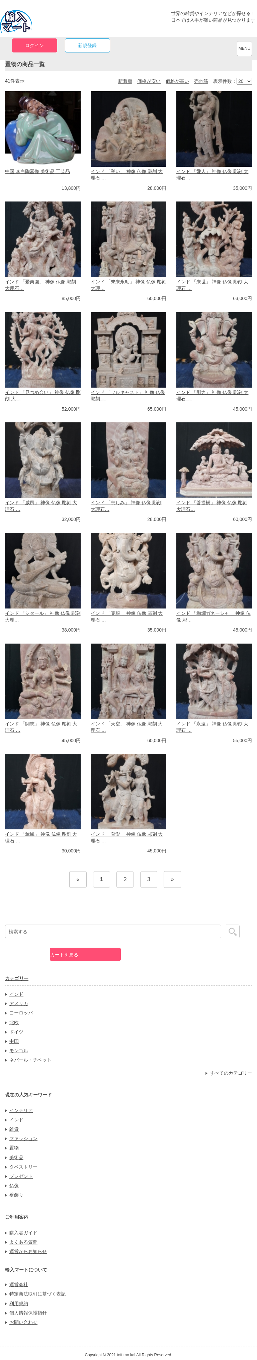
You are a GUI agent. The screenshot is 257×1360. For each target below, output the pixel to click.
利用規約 (18, 1303)
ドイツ (16, 1032)
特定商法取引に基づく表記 (37, 1294)
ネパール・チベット (30, 1060)
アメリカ (18, 1003)
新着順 (125, 81)
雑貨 (14, 1129)
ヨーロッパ (21, 1012)
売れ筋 (201, 81)
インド (16, 994)
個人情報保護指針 (28, 1313)
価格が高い (177, 81)
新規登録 (87, 45)
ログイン (34, 45)
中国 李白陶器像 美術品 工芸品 (37, 171)
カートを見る (64, 954)
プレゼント (21, 1176)
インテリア (21, 1110)
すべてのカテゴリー (231, 1073)
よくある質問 (23, 1242)
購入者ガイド (23, 1232)
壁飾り (16, 1195)
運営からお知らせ (28, 1251)
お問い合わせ (23, 1322)
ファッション (23, 1138)
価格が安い (149, 81)
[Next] (172, 879)
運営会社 (18, 1284)
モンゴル (18, 1050)
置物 (14, 1147)
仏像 (14, 1185)
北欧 (14, 1022)
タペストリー (23, 1167)
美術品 (16, 1157)
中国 (14, 1041)
